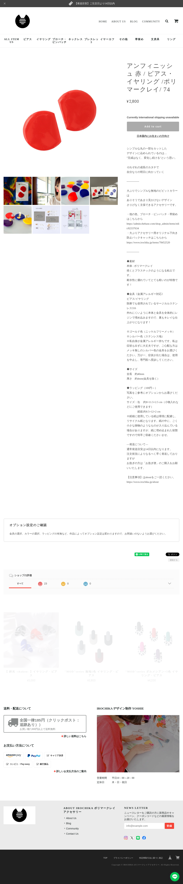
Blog (134, 21)
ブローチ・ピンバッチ (59, 41)
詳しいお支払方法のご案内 (71, 771)
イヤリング (43, 39)
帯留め (139, 39)
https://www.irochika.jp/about (143, 481)
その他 (123, 39)
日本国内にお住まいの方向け (153, 136)
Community (151, 21)
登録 (169, 825)
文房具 (155, 39)
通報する (174, 560)
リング (171, 39)
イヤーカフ (107, 39)
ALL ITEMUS (11, 41)
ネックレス (75, 39)
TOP (105, 858)
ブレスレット (91, 41)
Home (103, 21)
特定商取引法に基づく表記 (151, 858)
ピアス (27, 39)
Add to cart (153, 126)
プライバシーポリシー (123, 858)
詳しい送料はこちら (75, 736)
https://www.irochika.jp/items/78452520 (148, 242)
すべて (20, 583)
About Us (118, 21)
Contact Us (72, 833)
